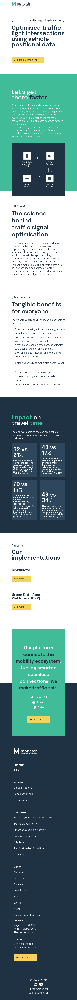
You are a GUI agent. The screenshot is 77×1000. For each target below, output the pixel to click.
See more (19, 579)
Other (17, 867)
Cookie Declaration (38, 993)
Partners (19, 878)
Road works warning (25, 836)
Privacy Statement (38, 989)
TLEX (16, 770)
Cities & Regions (23, 788)
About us (19, 872)
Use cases (20, 812)
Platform (19, 765)
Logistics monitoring (26, 854)
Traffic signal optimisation (29, 848)
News (17, 909)
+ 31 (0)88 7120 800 (24, 944)
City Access (20, 842)
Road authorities (23, 794)
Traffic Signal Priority (26, 824)
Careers (18, 884)
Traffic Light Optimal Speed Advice (33, 818)
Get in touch (36, 719)
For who (18, 782)
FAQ (16, 897)
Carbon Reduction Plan (27, 915)
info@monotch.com (25, 948)
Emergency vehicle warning (30, 830)
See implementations (25, 60)
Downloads (20, 890)
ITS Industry (20, 800)
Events (17, 903)
